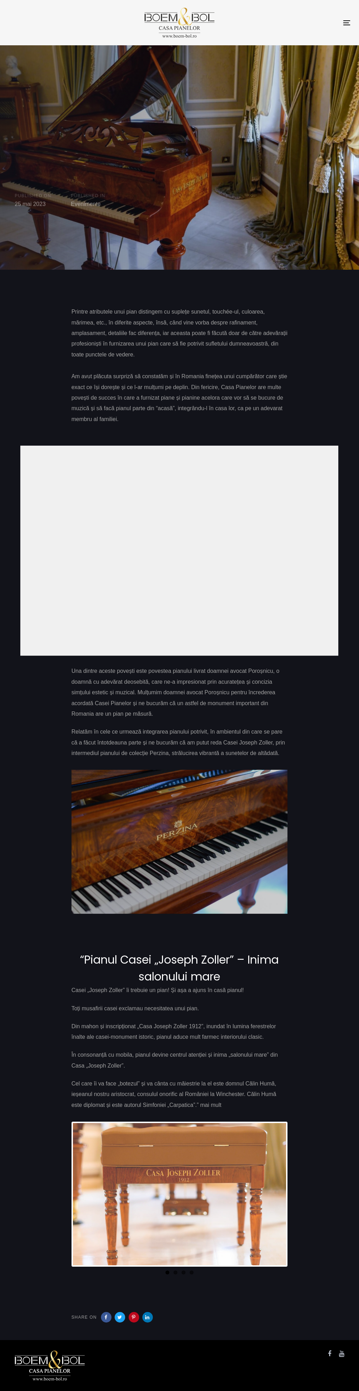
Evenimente (86, 204)
